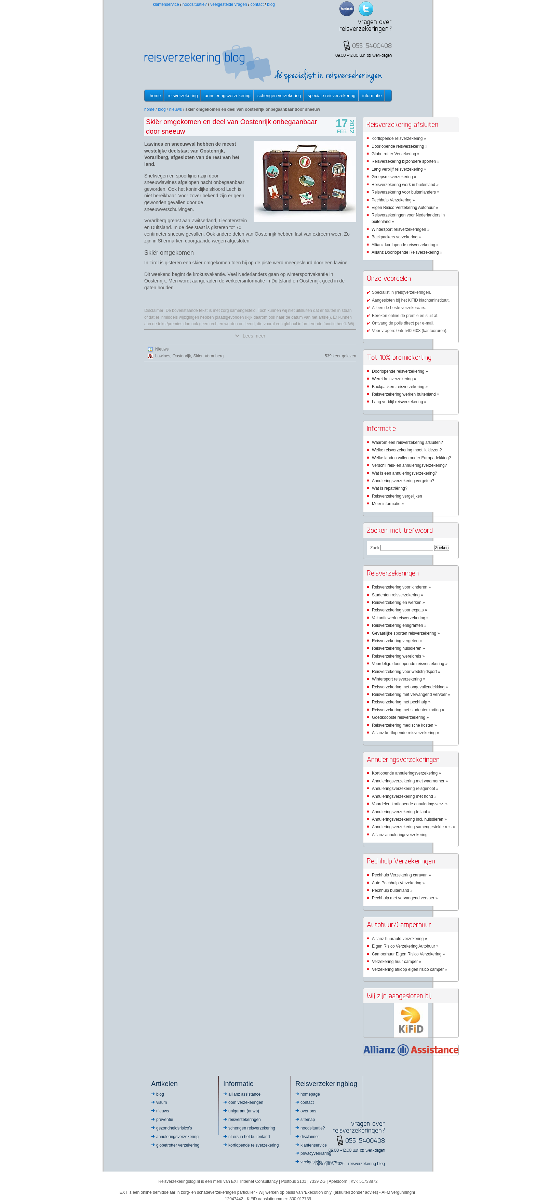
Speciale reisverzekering (331, 95)
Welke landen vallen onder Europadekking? (411, 457)
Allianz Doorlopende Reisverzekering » (407, 252)
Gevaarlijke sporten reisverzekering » (406, 633)
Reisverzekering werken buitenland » (405, 394)
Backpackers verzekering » (396, 237)
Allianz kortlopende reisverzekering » (405, 244)
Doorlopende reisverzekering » (399, 146)
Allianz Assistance (244, 1094)
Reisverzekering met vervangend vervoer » (411, 694)
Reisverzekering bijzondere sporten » (405, 161)
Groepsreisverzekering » (394, 176)
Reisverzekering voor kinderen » (401, 587)
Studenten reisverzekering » (397, 595)
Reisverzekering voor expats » (399, 610)
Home (155, 95)
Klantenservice (166, 4)
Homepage (310, 1094)
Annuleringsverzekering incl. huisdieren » (409, 819)
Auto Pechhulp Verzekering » (398, 883)
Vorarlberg (214, 356)
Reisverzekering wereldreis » (398, 656)
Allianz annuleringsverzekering (400, 834)
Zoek (374, 547)
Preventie (164, 1119)
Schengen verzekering (279, 95)
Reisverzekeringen (244, 1119)
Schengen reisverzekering (251, 1128)
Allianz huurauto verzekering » (399, 938)
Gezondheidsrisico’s (174, 1128)
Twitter (366, 8)
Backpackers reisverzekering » (400, 386)
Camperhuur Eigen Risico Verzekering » (408, 954)
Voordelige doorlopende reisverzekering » (409, 663)
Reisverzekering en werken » (398, 602)
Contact (257, 4)
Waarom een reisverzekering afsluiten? (407, 442)
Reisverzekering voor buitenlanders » (405, 192)
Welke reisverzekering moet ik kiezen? (407, 450)
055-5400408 (365, 1140)
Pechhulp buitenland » (392, 890)
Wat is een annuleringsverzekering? (404, 473)
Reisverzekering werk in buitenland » (405, 184)
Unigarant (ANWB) (243, 1111)
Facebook (346, 8)
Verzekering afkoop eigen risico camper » (409, 969)
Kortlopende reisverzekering (253, 1145)
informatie (372, 95)
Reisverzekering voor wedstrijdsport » (406, 671)
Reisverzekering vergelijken (397, 496)
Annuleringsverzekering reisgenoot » (405, 788)
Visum (161, 1102)
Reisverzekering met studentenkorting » (408, 710)
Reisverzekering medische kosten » (404, 725)
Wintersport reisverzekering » (398, 679)
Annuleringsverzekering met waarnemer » (410, 781)
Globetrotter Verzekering (177, 1145)
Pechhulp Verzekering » (393, 200)
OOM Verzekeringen (245, 1102)
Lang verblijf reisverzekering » (399, 169)
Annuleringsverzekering (228, 95)
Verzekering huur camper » (396, 961)
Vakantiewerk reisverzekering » (400, 618)
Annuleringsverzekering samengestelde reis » (413, 826)
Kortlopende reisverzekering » (399, 138)
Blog (271, 4)
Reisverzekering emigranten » (399, 625)
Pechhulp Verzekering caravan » (401, 875)
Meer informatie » (388, 503)
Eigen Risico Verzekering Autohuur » (405, 207)
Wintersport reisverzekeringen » (400, 229)
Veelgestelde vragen (228, 4)
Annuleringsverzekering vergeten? (403, 480)
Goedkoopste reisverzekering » (400, 717)
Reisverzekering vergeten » (397, 640)
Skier (197, 356)
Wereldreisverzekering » (394, 378)
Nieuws (175, 109)
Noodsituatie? (195, 4)
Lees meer (250, 336)
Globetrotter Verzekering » (395, 153)
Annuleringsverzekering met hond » (404, 796)
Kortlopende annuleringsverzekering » (406, 773)
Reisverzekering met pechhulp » (401, 702)
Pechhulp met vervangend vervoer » (405, 898)
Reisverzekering (183, 95)
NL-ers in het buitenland (249, 1136)
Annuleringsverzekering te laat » (401, 811)
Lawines (162, 356)
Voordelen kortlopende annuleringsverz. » (409, 804)
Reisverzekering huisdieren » (398, 648)
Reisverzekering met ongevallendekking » (410, 687)
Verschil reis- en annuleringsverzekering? (409, 465)
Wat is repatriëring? (389, 488)
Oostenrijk (182, 356)
